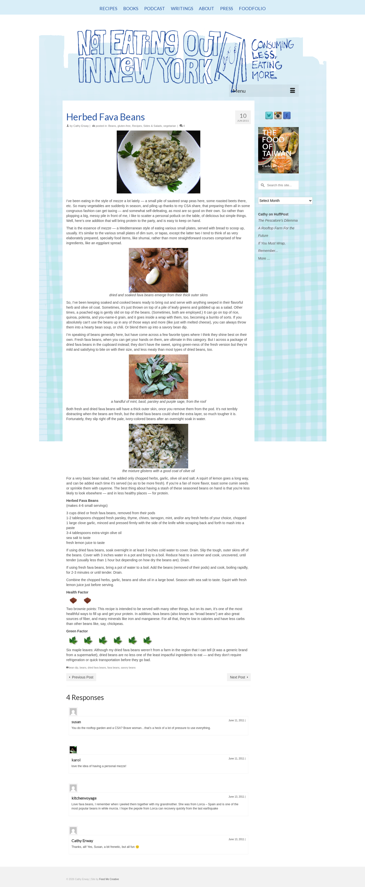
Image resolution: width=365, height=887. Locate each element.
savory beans (128, 667)
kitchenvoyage (83, 798)
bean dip (73, 667)
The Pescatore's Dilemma (278, 220)
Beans (112, 125)
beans (83, 667)
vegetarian (169, 125)
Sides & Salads (152, 125)
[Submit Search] (262, 185)
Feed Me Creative (109, 879)
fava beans (113, 667)
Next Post (237, 677)
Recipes (137, 125)
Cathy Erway (81, 125)
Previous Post (82, 677)
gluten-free (124, 125)
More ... (264, 258)
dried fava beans (97, 667)
